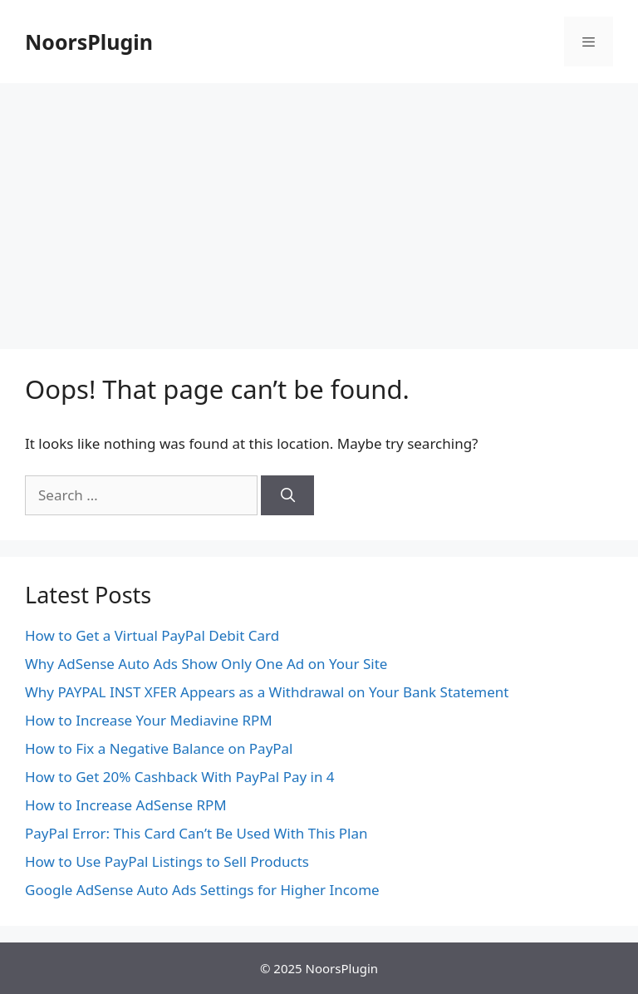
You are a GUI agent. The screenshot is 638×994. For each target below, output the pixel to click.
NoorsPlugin (89, 41)
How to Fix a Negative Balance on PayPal (159, 748)
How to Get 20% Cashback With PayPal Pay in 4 (180, 776)
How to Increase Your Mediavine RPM (148, 720)
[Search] (287, 495)
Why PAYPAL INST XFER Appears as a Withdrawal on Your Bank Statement (266, 691)
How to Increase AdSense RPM (126, 804)
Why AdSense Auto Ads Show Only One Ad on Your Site (206, 663)
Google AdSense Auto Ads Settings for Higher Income (202, 889)
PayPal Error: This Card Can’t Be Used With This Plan (196, 833)
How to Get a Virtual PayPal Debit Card (152, 635)
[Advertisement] (319, 207)
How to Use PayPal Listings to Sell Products (167, 861)
